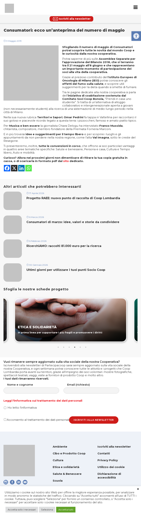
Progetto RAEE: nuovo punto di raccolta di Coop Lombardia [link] (73, 198)
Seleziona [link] (47, 509)
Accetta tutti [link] (65, 509)
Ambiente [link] (60, 446)
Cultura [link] (58, 460)
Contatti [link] (103, 453)
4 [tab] (75, 347)
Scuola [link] (58, 480)
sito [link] (66, 161)
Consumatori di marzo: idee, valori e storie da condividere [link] (72, 222)
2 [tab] (64, 347)
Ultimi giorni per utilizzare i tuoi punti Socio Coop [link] (65, 270)
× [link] (138, 489)
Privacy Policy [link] (107, 460)
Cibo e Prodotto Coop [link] (69, 453)
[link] (136, 36)
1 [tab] (58, 347)
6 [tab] (86, 347)
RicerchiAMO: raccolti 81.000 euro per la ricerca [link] (63, 246)
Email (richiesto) (95, 388)
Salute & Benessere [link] (67, 474)
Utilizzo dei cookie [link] (111, 467)
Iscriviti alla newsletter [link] (114, 446)
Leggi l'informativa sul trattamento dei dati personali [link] (42, 400)
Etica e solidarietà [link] (66, 467)
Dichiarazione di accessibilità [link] (109, 475)
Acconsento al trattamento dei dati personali (36, 419)
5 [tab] (80, 347)
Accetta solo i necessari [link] (22, 509)
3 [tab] (69, 347)
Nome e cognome (35, 388)
